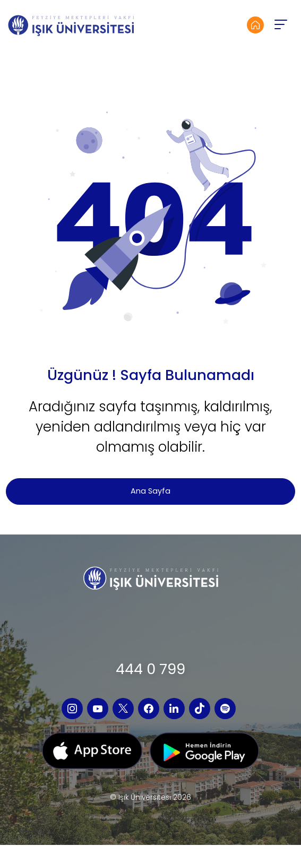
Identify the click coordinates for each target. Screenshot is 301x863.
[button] (280, 25)
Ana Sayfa (150, 491)
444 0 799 (150, 669)
